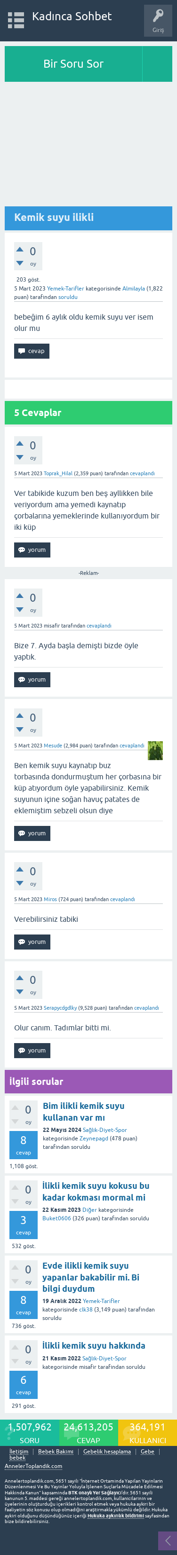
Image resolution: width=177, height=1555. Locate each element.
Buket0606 (56, 1218)
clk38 (86, 1309)
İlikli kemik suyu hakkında (93, 1346)
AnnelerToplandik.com (33, 1466)
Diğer (89, 1210)
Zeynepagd (94, 1138)
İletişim (18, 1452)
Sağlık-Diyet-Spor (105, 1130)
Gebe (147, 1452)
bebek (17, 1458)
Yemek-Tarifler (65, 288)
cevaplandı (142, 473)
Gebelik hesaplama (107, 1452)
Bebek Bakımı (55, 1452)
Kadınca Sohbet (72, 16)
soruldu (68, 297)
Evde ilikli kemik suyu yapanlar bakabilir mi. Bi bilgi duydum (90, 1277)
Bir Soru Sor (73, 63)
